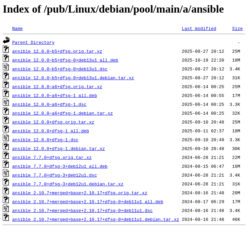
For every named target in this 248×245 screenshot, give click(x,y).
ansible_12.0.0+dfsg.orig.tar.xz (53, 122)
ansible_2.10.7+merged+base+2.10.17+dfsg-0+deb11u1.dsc (82, 210)
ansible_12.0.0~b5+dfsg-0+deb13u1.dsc (60, 69)
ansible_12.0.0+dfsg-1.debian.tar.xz (58, 148)
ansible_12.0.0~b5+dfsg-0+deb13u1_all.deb (65, 60)
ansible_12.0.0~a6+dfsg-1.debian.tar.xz (62, 113)
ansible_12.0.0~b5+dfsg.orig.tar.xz (57, 51)
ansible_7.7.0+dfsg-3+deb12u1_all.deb (60, 166)
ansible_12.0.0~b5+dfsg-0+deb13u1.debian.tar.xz (73, 78)
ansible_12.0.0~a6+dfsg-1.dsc (49, 104)
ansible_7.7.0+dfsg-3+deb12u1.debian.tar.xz (68, 184)
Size (237, 28)
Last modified (199, 28)
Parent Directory (33, 42)
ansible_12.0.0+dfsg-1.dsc (45, 139)
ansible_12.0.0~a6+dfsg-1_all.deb (54, 95)
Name (17, 28)
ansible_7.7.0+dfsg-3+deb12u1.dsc (54, 175)
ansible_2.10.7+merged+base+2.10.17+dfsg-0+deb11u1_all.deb (87, 201)
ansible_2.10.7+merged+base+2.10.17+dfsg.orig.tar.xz (79, 193)
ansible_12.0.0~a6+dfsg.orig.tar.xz (57, 86)
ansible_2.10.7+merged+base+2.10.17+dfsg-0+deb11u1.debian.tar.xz (95, 219)
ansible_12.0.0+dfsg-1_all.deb (50, 131)
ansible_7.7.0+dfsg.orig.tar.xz (52, 157)
